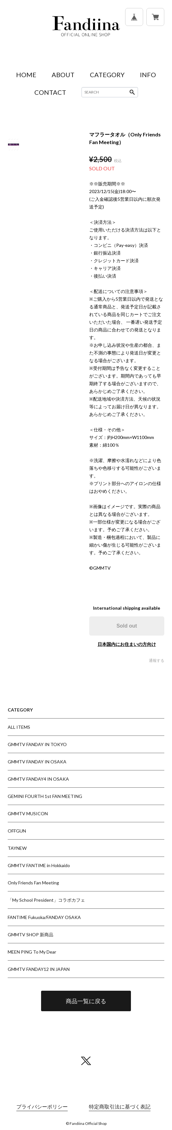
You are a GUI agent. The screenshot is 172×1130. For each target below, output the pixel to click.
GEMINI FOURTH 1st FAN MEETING (45, 796)
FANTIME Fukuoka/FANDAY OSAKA (44, 917)
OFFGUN (17, 830)
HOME (26, 74)
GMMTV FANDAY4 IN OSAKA (38, 779)
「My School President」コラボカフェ (46, 900)
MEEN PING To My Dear (32, 952)
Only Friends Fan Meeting (33, 882)
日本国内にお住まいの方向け (127, 644)
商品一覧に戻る (86, 1000)
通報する (156, 660)
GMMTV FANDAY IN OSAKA (37, 761)
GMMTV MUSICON (28, 813)
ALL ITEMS (19, 727)
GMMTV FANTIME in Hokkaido (39, 865)
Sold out (126, 626)
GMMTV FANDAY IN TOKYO (37, 744)
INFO (148, 74)
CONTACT (50, 92)
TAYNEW (17, 848)
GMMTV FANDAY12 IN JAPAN (39, 969)
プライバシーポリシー (42, 1106)
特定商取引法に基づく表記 (119, 1106)
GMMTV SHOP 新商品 (30, 934)
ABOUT (63, 74)
